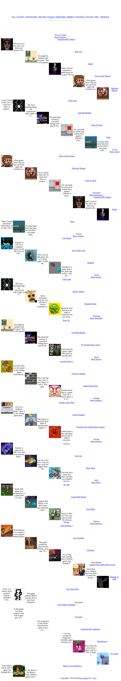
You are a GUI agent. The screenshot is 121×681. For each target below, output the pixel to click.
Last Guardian (78, 538)
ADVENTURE (31, 17)
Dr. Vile (66, 485)
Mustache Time (90, 304)
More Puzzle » (96, 277)
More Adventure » (96, 195)
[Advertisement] (60, 26)
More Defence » (96, 524)
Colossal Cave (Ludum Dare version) (90, 427)
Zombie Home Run (90, 386)
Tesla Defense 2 (66, 526)
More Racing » (96, 441)
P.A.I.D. (66, 444)
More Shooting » (96, 318)
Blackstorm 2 (102, 641)
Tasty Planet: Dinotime (66, 605)
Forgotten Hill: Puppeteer (90, 629)
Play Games (83, 678)
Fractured (78, 617)
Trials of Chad (96, 125)
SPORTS (70, 17)
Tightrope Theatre (114, 89)
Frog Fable (90, 509)
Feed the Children (78, 374)
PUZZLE (51, 17)
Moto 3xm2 (90, 468)
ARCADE (42, 17)
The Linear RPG (72, 589)
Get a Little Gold (78, 250)
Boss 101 (78, 52)
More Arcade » (78, 236)
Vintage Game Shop (66, 403)
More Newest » (60, 37)
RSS (94, 678)
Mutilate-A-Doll (114, 578)
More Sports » (96, 359)
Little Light (72, 101)
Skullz (90, 64)
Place (108, 137)
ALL (13, 17)
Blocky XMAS (78, 292)
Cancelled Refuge (84, 113)
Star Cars (78, 456)
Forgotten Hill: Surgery (67, 39)
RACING (90, 17)
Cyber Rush (66, 238)
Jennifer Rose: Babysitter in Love (102, 565)
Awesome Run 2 (66, 361)
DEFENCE (105, 17)
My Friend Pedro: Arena (90, 345)
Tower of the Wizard (102, 76)
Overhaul (90, 550)
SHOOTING (61, 17)
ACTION (20, 17)
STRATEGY (80, 17)
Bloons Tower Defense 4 (72, 666)
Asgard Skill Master (78, 497)
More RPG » (96, 483)
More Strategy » (96, 400)
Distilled (90, 263)
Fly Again (114, 654)
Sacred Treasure (78, 415)
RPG (97, 17)
